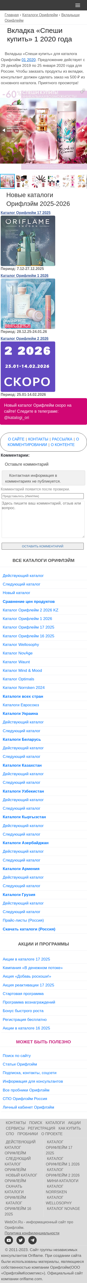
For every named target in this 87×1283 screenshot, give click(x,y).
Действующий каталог (23, 575)
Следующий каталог (21, 584)
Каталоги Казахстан (22, 765)
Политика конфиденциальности (32, 1233)
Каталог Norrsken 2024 (24, 687)
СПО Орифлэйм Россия (25, 1098)
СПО (10, 1134)
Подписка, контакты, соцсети (30, 1072)
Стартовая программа (23, 993)
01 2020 (29, 60)
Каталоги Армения (21, 868)
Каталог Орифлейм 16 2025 (28, 636)
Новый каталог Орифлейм (21, 1178)
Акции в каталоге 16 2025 (26, 1028)
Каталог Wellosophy (21, 644)
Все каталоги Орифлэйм (43, 560)
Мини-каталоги (62, 1181)
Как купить (69, 1128)
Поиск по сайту (17, 1055)
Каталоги (55, 1123)
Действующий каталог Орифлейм (20, 1147)
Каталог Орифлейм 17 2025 (26, 213)
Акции (74, 1123)
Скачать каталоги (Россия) (29, 929)
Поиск (35, 1123)
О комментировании (43, 442)
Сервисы (15, 1128)
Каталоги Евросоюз (21, 705)
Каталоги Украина (20, 713)
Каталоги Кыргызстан (24, 817)
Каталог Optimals (18, 679)
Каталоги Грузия (19, 894)
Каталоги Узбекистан (23, 791)
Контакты (38, 439)
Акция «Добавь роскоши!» (27, 976)
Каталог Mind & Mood (22, 670)
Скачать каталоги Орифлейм (15, 1191)
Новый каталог (16, 592)
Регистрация (41, 1128)
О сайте (16, 439)
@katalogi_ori (16, 417)
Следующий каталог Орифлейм (18, 1164)
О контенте (62, 445)
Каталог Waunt (16, 662)
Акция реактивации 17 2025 (28, 985)
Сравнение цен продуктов (29, 601)
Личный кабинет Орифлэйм (28, 1107)
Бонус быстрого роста (23, 1010)
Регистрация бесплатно (25, 1019)
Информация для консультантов (33, 1081)
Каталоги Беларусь (22, 739)
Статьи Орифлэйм (20, 1064)
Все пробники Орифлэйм (26, 1090)
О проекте (52, 1134)
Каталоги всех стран (23, 696)
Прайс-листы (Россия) (23, 920)
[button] (83, 91)
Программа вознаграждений (29, 1002)
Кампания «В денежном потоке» (33, 967)
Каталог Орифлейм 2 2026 (24, 339)
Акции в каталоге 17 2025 (26, 959)
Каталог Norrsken (56, 1189)
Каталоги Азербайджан (26, 842)
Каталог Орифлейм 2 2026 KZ (30, 610)
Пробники (27, 1134)
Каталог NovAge (18, 653)
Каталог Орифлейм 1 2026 (24, 276)
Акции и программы (43, 944)
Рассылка (62, 439)
